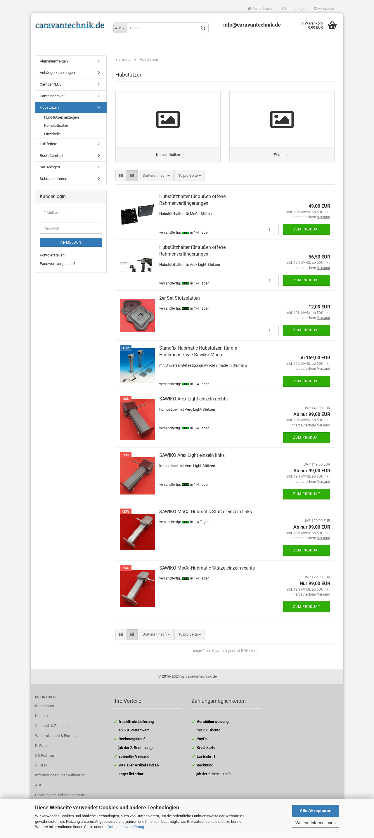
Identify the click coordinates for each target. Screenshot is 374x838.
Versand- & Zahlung (51, 730)
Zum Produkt (306, 234)
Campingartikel (52, 99)
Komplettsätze (56, 128)
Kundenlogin (293, 9)
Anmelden (71, 246)
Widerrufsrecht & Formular (57, 740)
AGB (38, 790)
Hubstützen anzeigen (61, 120)
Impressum (44, 711)
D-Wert (41, 750)
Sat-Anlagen (50, 170)
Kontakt (41, 720)
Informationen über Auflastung (60, 780)
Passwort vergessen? (57, 266)
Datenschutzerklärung (126, 827)
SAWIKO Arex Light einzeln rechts (193, 403)
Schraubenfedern (54, 181)
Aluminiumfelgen (54, 64)
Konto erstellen (52, 258)
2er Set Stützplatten (179, 303)
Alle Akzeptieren (315, 810)
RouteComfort (51, 158)
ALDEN (41, 770)
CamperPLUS (51, 87)
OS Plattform (45, 760)
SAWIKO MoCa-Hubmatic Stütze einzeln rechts (207, 572)
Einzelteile (52, 137)
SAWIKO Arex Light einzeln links (192, 460)
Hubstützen (49, 110)
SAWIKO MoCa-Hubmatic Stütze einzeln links (205, 516)
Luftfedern (48, 147)
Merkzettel (324, 9)
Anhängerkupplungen (57, 76)
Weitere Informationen (315, 822)
